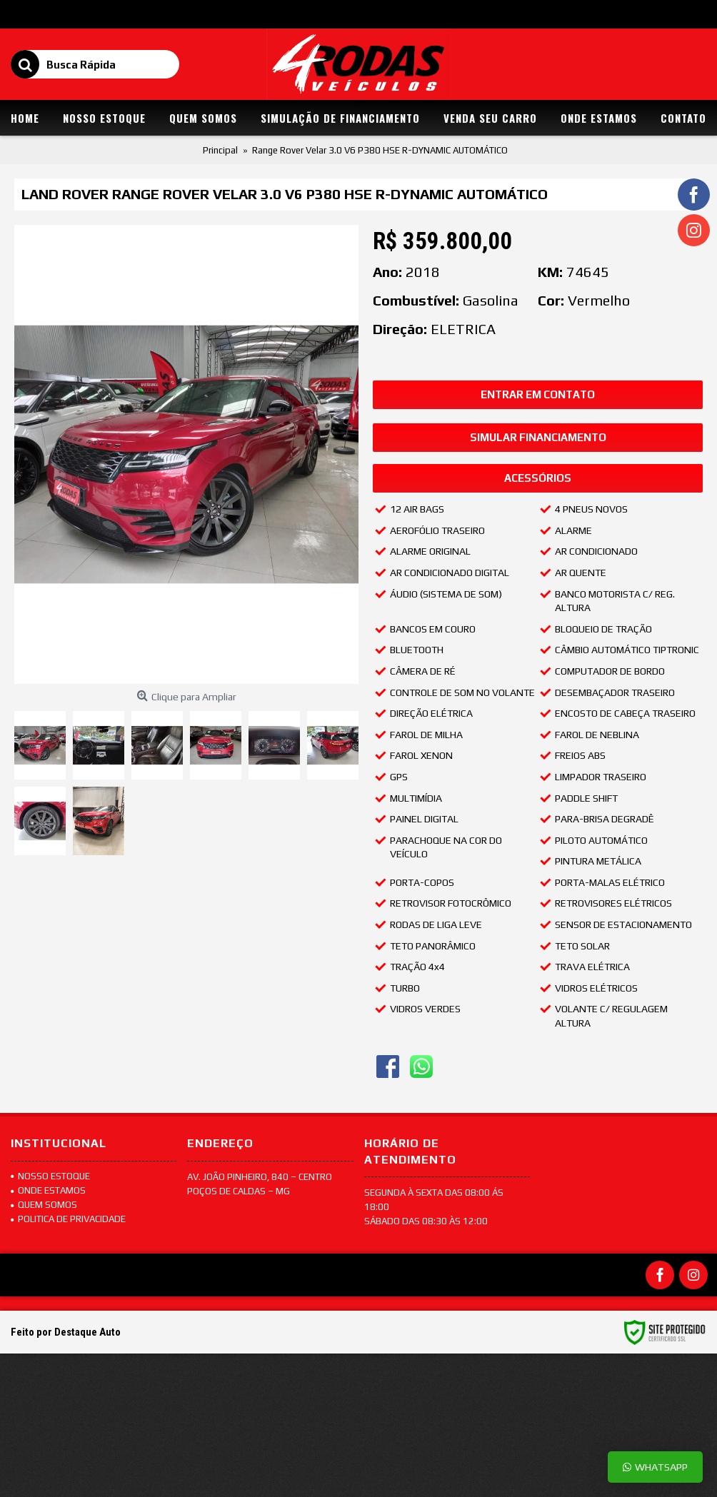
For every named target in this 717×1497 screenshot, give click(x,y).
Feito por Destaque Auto (66, 1332)
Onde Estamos (48, 1190)
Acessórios (537, 478)
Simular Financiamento (538, 437)
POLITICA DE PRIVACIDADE (68, 1219)
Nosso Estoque (50, 1176)
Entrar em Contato (538, 394)
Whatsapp (655, 1467)
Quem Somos (44, 1204)
